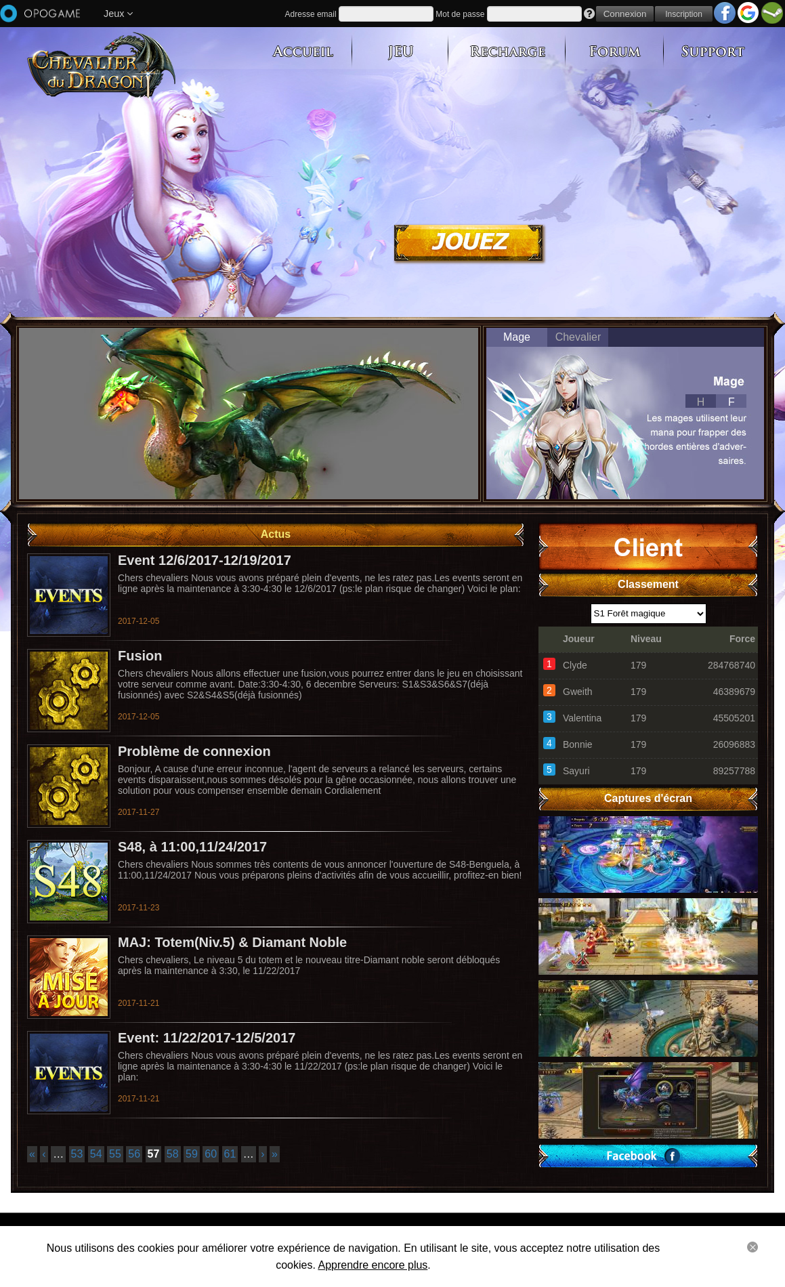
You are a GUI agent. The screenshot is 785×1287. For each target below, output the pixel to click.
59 (192, 1154)
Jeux (118, 13)
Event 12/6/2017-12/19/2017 (204, 560)
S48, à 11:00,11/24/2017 (192, 846)
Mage (516, 337)
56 (134, 1154)
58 (173, 1154)
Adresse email (311, 14)
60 (211, 1154)
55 (115, 1154)
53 (77, 1154)
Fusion (140, 655)
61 (230, 1154)
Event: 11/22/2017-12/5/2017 (206, 1037)
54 (96, 1154)
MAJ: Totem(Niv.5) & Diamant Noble (232, 942)
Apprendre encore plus (372, 1265)
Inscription (683, 14)
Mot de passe (460, 14)
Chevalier (578, 337)
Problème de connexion (194, 751)
